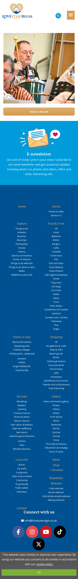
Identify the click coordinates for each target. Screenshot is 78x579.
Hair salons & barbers (22, 424)
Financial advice (22, 416)
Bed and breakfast (21, 341)
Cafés (56, 247)
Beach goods (56, 353)
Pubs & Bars (56, 305)
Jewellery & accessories (56, 380)
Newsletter (56, 478)
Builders (22, 405)
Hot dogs (56, 286)
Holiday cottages (21, 349)
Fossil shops (56, 368)
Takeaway (56, 321)
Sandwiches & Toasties (56, 309)
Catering (22, 409)
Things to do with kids (22, 263)
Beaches (21, 236)
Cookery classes (21, 413)
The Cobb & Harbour (56, 443)
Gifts (56, 372)
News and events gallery (56, 401)
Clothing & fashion (56, 361)
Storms (56, 428)
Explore (22, 223)
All (56, 228)
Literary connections (22, 255)
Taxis (22, 444)
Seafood (56, 313)
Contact (22, 508)
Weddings (22, 401)
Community (22, 480)
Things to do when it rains (22, 267)
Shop (56, 465)
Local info (22, 459)
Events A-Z (56, 215)
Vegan (56, 328)
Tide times (22, 491)
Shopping (56, 337)
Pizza (56, 301)
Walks (22, 270)
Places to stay (21, 337)
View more (39, 111)
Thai (56, 325)
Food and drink (56, 365)
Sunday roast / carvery (56, 317)
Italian (56, 298)
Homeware (56, 376)
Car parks (22, 468)
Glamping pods (22, 345)
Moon (56, 420)
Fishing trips (22, 243)
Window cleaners (22, 448)
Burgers (56, 243)
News (56, 459)
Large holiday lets (22, 366)
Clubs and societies (22, 476)
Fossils (21, 247)
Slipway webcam (56, 499)
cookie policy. (44, 564)
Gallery (56, 396)
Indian (56, 294)
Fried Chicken (56, 270)
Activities (21, 232)
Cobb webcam (56, 488)
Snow (56, 440)
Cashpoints (22, 472)
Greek (56, 278)
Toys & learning (56, 388)
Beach (56, 413)
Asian (56, 232)
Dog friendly (22, 370)
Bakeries (56, 236)
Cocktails (56, 251)
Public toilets (21, 487)
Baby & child (56, 349)
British (56, 240)
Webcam (56, 483)
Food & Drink (56, 223)
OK (39, 572)
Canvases (57, 470)
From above (56, 416)
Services (22, 396)
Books (56, 357)
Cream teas (56, 255)
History (21, 251)
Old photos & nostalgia (56, 447)
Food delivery (56, 267)
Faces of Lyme (56, 451)
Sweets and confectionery (56, 384)
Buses (22, 464)
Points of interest (22, 259)
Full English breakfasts (56, 274)
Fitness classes (22, 420)
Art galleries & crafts (56, 345)
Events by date (56, 211)
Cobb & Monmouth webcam (56, 496)
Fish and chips (56, 263)
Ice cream (56, 290)
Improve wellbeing (21, 428)
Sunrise (56, 432)
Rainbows (56, 424)
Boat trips (22, 240)
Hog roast (56, 282)
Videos (56, 409)
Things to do (21, 228)
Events (56, 206)
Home (22, 206)
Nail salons (21, 432)
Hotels (22, 362)
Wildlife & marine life (21, 274)
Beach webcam (56, 492)
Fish (56, 259)
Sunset (56, 436)
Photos (56, 405)
